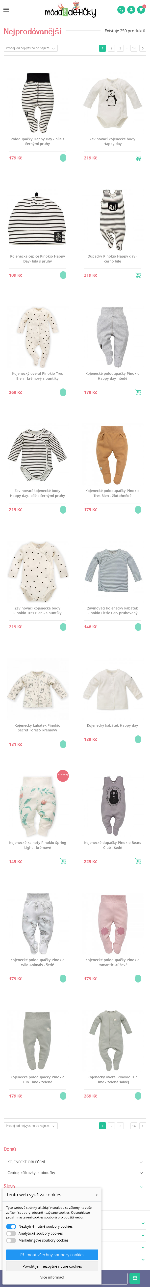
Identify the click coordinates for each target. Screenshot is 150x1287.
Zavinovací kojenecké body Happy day (112, 141)
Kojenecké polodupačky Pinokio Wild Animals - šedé (37, 962)
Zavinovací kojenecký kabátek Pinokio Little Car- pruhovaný (112, 610)
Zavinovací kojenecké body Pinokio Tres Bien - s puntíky (37, 610)
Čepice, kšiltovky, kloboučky (31, 1172)
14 (134, 48)
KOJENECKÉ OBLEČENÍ (26, 1161)
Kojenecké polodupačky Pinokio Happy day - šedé (112, 376)
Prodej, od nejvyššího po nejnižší (31, 48)
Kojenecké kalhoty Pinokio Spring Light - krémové (37, 845)
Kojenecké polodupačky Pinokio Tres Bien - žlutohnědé (112, 493)
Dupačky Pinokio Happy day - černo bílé (113, 259)
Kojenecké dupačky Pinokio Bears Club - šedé (112, 845)
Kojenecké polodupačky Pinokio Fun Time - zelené (37, 1079)
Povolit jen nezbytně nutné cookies (52, 1266)
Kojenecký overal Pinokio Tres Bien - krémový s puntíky (37, 376)
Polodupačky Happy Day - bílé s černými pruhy (37, 141)
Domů (10, 1148)
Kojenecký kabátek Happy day (112, 725)
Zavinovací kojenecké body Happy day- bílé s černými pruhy (37, 493)
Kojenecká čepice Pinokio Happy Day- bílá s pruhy (37, 259)
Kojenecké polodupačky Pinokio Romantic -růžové (112, 962)
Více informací (52, 1277)
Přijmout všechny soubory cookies (52, 1254)
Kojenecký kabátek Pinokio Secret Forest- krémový (37, 728)
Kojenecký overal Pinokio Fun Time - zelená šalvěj (113, 1079)
